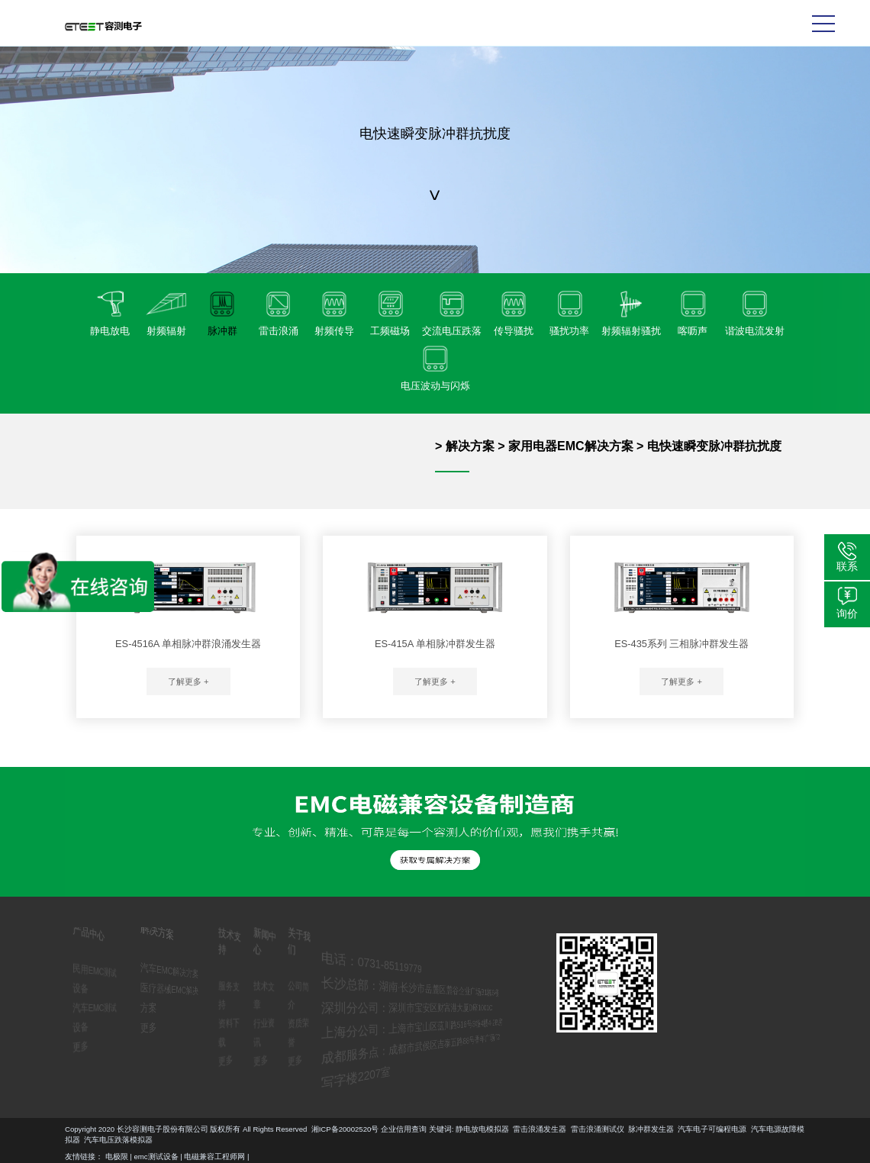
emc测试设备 (156, 1156)
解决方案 (470, 446)
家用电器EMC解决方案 (570, 446)
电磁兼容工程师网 (214, 1156)
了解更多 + (188, 681)
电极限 (116, 1156)
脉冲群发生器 (74, 1129)
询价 (847, 613)
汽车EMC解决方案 (170, 971)
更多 (75, 1045)
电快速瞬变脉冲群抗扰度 (714, 446)
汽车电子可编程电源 (135, 1129)
